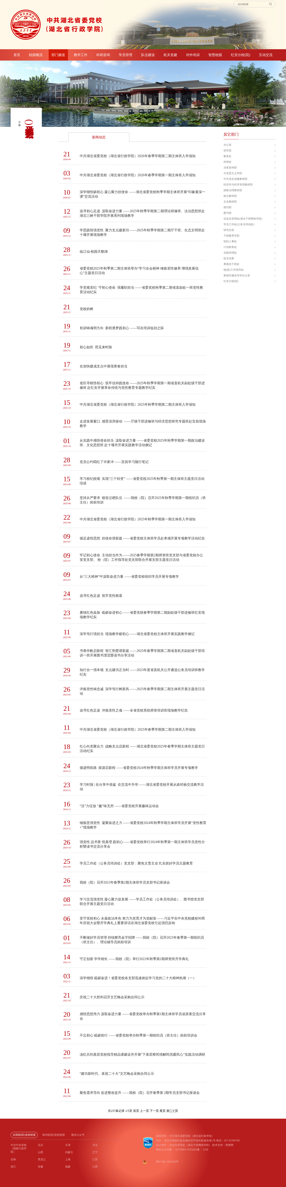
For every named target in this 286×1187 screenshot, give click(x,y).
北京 (40, 1145)
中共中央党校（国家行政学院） (18, 1148)
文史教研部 (230, 201)
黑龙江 (42, 1159)
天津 (67, 1145)
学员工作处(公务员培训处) (239, 224)
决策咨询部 (230, 167)
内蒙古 (69, 1152)
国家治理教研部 (233, 190)
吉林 (13, 1159)
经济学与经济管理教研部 (238, 184)
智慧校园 (215, 55)
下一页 (154, 1110)
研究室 (227, 150)
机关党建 (170, 55)
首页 (16, 55)
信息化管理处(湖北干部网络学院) (243, 218)
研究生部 (229, 230)
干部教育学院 (231, 235)
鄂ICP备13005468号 (167, 1161)
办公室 (227, 144)
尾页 (162, 1110)
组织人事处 (230, 241)
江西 (95, 1166)
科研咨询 (103, 55)
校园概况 (36, 55)
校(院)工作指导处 (234, 269)
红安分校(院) (240, 55)
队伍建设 (148, 55)
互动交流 (266, 55)
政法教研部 (230, 196)
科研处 (227, 162)
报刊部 (227, 207)
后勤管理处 (230, 252)
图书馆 (227, 213)
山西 (40, 1152)
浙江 (13, 1166)
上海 (67, 1159)
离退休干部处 (231, 264)
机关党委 (229, 258)
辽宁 (95, 1152)
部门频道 (58, 55)
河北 (95, 1145)
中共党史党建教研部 (235, 179)
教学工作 (80, 55)
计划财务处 (230, 247)
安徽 (40, 1166)
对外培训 (193, 55)
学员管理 (125, 55)
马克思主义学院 (233, 173)
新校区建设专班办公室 (237, 275)
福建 (67, 1166)
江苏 (95, 1159)
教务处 (227, 156)
